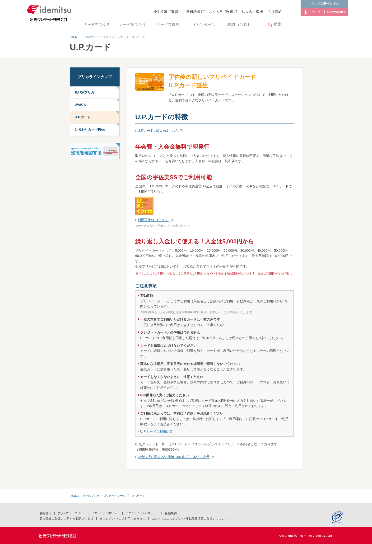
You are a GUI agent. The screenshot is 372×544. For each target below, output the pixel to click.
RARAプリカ (84, 92)
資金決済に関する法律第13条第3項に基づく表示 (173, 457)
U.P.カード (83, 117)
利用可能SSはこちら (153, 220)
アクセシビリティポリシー (142, 513)
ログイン (314, 11)
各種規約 (171, 513)
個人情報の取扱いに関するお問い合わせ (66, 518)
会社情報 (275, 12)
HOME (75, 37)
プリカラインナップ (116, 37)
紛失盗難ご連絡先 (167, 12)
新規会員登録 (336, 11)
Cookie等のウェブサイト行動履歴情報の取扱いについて (190, 518)
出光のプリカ (91, 37)
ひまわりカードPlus (90, 129)
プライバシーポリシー (72, 513)
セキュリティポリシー (106, 513)
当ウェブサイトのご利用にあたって (123, 518)
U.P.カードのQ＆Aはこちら (158, 130)
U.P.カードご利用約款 (156, 431)
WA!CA (80, 105)
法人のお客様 (252, 12)
